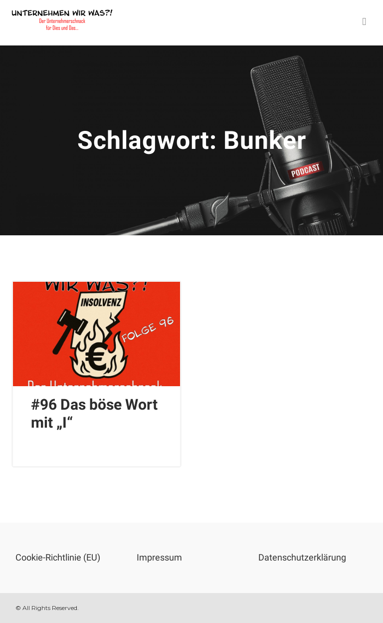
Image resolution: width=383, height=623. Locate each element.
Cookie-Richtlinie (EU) (57, 557)
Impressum (159, 557)
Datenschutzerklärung (302, 557)
